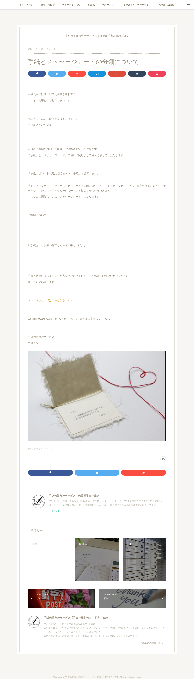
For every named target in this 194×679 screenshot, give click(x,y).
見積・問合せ (48, 4)
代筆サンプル (109, 4)
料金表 (91, 4)
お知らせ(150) (34, 449)
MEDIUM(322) (47, 449)
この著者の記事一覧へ (153, 643)
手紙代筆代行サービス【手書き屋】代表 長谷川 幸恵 (76, 617)
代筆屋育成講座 (166, 4)
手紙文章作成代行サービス (137, 4)
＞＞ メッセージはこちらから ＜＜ (50, 300)
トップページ (26, 4)
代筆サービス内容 (71, 4)
